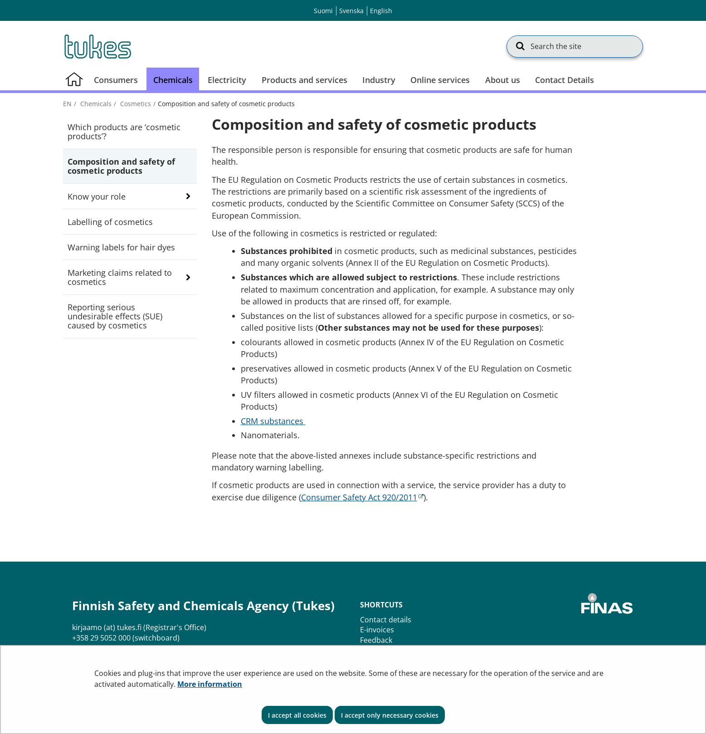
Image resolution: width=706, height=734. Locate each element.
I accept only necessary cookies (389, 715)
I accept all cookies (297, 715)
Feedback (376, 640)
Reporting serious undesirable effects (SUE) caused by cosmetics (115, 316)
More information (209, 684)
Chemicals (95, 103)
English (381, 10)
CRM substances (273, 421)
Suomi (323, 10)
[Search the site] (574, 46)
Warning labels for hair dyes (121, 247)
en (67, 103)
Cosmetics (134, 103)
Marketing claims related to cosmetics (120, 277)
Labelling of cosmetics (110, 221)
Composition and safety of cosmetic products (121, 166)
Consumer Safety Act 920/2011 (362, 497)
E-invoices (377, 630)
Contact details (385, 620)
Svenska (351, 10)
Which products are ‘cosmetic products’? (124, 132)
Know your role (97, 196)
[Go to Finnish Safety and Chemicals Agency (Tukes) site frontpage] (97, 46)
